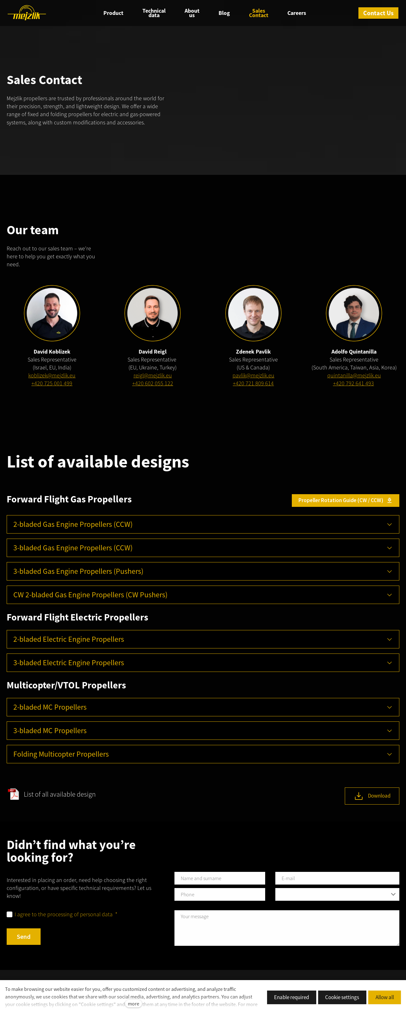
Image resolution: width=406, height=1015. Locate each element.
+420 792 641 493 (353, 384)
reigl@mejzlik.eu (153, 376)
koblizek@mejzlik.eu (51, 376)
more (133, 1003)
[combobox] (337, 895)
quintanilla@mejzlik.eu (354, 376)
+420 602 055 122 (152, 384)
